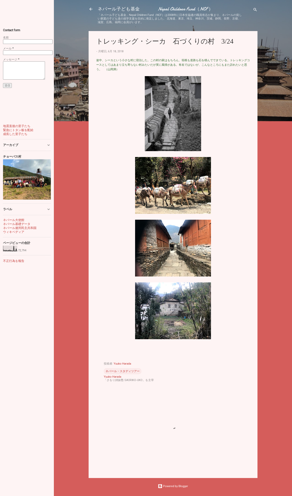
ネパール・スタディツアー (122, 371)
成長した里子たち (15, 134)
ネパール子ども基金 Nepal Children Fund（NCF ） (155, 9)
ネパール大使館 (13, 220)
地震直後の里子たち (16, 126)
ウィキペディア (13, 232)
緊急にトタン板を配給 (18, 130)
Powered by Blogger (173, 486)
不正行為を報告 (13, 261)
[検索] (255, 10)
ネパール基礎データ (16, 224)
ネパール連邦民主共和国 (19, 228)
